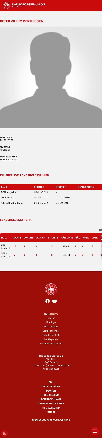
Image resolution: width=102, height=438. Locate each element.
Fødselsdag (6, 137)
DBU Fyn (51, 391)
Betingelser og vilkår (51, 343)
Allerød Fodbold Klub (12, 203)
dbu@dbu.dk (52, 369)
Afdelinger (51, 322)
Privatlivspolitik (51, 335)
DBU (51, 382)
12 (14, 246)
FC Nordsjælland (9, 192)
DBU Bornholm (51, 386)
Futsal (51, 412)
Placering (5, 147)
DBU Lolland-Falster (51, 403)
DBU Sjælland (51, 408)
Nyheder (51, 318)
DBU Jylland (51, 395)
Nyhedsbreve (51, 314)
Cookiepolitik (51, 339)
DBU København (51, 399)
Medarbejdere (51, 327)
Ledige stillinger (51, 331)
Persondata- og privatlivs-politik (51, 420)
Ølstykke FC (7, 198)
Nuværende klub (8, 157)
